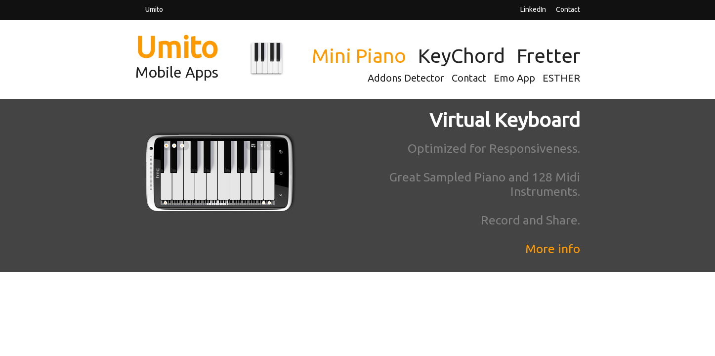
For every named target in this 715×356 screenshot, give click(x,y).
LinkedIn (533, 8)
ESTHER (561, 78)
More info (552, 249)
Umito (154, 8)
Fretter (548, 55)
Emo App (514, 78)
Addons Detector (406, 78)
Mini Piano (359, 55)
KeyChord (461, 55)
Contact (568, 8)
